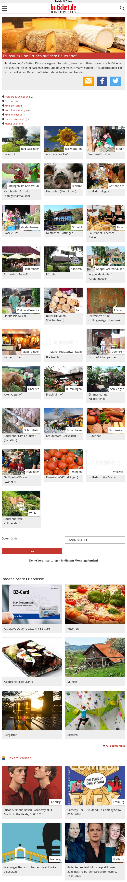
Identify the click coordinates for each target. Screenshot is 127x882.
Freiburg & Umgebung (18, 96)
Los (32, 551)
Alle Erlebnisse (115, 746)
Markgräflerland (14, 124)
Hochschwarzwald (15, 119)
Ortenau (10, 101)
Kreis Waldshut (14, 115)
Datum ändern (11, 539)
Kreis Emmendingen (16, 110)
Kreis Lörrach (12, 106)
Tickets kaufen (19, 758)
